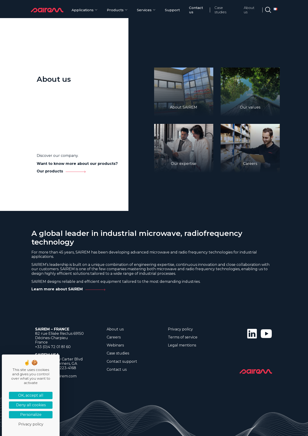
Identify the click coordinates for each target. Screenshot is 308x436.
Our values (250, 107)
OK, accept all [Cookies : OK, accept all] (30, 395)
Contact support (122, 361)
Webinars (115, 345)
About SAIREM (183, 107)
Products (115, 10)
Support (172, 10)
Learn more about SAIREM (57, 289)
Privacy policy (180, 329)
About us (249, 9)
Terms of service (182, 337)
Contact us (196, 9)
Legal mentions (182, 345)
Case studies (220, 9)
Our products (50, 171)
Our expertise (183, 163)
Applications (83, 10)
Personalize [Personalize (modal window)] (31, 414)
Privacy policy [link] (30, 424)
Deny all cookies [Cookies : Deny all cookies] (31, 405)
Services (144, 10)
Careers (250, 163)
